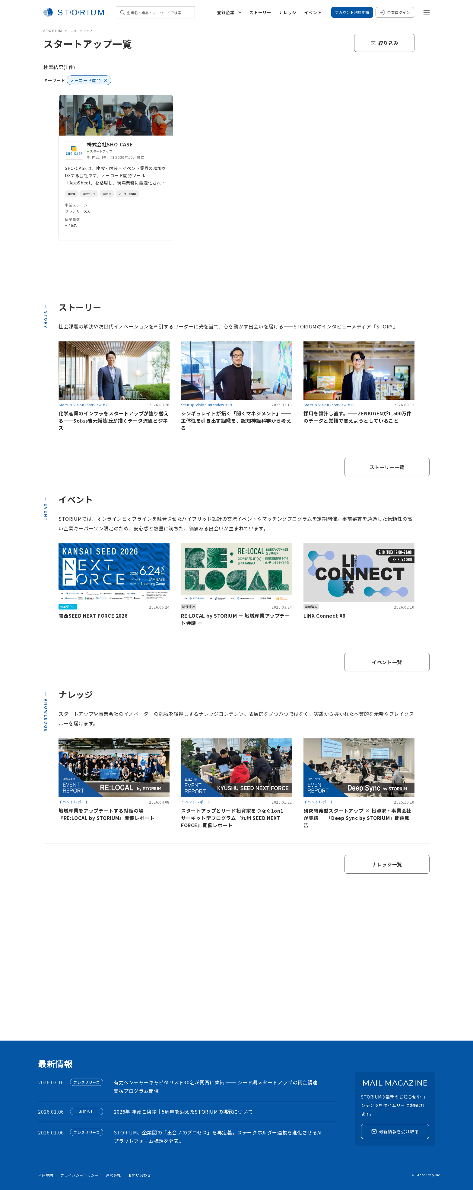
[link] (116, 168)
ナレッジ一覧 (387, 864)
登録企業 (229, 12)
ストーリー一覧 (387, 467)
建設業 (73, 193)
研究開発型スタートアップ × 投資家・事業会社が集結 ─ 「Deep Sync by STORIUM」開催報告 (357, 818)
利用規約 (45, 1175)
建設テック (96, 193)
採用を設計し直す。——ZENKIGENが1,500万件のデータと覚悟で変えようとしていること (357, 417)
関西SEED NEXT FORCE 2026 (93, 615)
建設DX (119, 193)
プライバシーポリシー (79, 1175)
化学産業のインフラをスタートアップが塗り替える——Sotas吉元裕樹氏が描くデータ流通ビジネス (114, 420)
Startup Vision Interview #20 (84, 404)
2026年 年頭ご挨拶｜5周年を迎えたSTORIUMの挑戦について (183, 1111)
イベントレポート (74, 801)
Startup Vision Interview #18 (329, 404)
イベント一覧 (387, 662)
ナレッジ (287, 12)
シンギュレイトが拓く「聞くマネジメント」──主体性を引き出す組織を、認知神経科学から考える (236, 420)
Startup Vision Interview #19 (206, 404)
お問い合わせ (139, 1175)
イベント (313, 12)
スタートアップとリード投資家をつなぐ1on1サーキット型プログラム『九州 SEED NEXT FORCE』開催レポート (232, 818)
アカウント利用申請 (352, 12)
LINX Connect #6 (324, 615)
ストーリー (260, 12)
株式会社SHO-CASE (110, 144)
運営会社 (113, 1175)
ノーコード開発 (145, 193)
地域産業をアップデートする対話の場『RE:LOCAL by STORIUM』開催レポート (106, 814)
